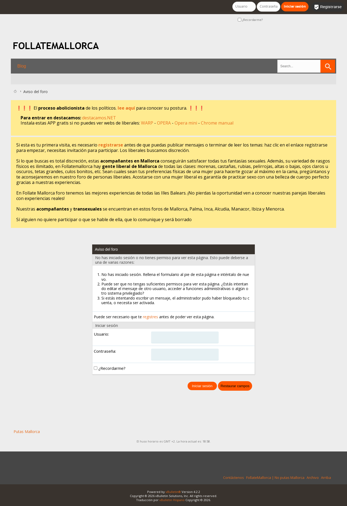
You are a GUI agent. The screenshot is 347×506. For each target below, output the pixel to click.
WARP (147, 123)
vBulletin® (173, 492)
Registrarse (328, 7)
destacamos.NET (99, 118)
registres (150, 316)
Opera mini (186, 123)
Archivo (313, 477)
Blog (21, 66)
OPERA (164, 123)
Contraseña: (105, 351)
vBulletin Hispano (172, 500)
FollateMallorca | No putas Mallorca (275, 477)
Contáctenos (233, 477)
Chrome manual (217, 123)
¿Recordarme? (250, 20)
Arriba (326, 477)
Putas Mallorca (27, 431)
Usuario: (101, 334)
